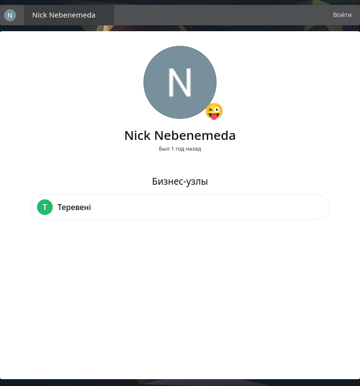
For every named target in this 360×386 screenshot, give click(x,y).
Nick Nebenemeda (64, 14)
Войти (342, 14)
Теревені (74, 207)
